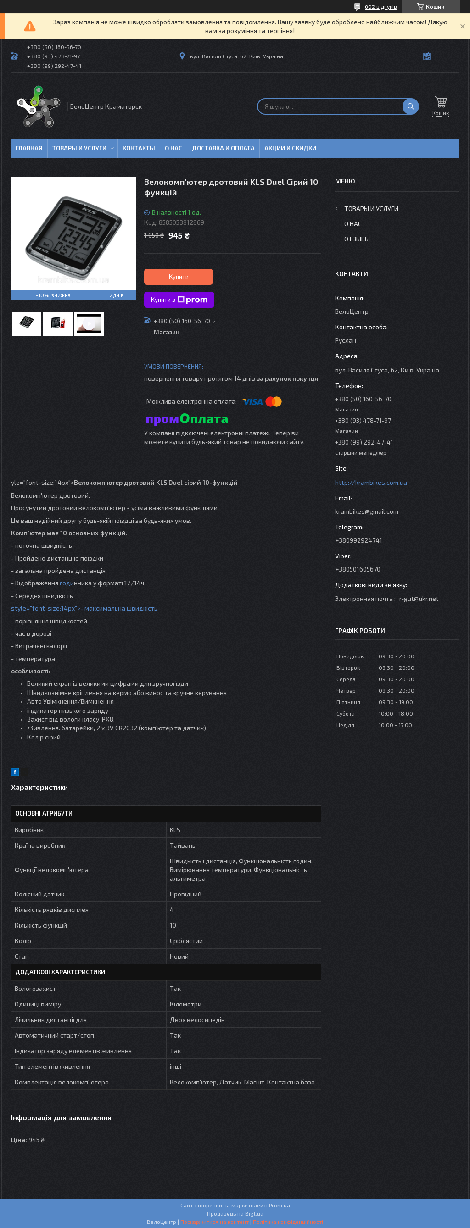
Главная (29, 148)
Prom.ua (279, 1205)
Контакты (139, 148)
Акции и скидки (290, 148)
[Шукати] (411, 106)
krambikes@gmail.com (366, 511)
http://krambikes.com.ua (371, 482)
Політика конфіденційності (288, 1221)
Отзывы (357, 239)
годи (66, 583)
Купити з (179, 300)
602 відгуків (381, 6)
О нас (173, 148)
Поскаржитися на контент (214, 1221)
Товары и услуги (79, 148)
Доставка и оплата (223, 148)
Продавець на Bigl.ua (235, 1213)
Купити (179, 276)
